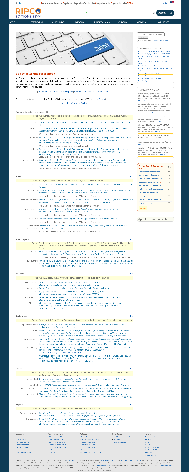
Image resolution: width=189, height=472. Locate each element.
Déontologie (53, 452)
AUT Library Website (71, 103)
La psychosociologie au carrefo (150, 203)
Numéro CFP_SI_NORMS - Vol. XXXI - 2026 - (154, 54)
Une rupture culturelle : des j (150, 196)
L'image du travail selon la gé (149, 182)
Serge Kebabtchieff (107, 460)
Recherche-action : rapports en (150, 185)
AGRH (147, 442)
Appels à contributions (89, 442)
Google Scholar (150, 455)
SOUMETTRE (165, 13)
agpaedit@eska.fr (103, 465)
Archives (20, 437)
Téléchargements (119, 442)
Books (56, 92)
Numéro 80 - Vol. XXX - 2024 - (149, 73)
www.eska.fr (71, 460)
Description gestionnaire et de (150, 199)
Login (165, 3)
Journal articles (45, 92)
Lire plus (141, 100)
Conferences (89, 92)
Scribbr (102, 99)
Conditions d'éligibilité (57, 439)
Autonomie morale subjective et (151, 189)
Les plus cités (22, 439)
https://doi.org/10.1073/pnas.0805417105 (63, 352)
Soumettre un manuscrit (90, 437)
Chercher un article (88, 445)
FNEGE (148, 439)
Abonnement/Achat (24, 452)
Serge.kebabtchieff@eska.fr (131, 460)
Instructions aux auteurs (90, 439)
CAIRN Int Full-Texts (152, 450)
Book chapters (66, 92)
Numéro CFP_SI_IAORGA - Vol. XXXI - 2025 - (154, 51)
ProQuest (148, 452)
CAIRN (147, 445)
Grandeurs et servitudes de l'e (150, 178)
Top (131, 176)
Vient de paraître (23, 445)
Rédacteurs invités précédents (60, 437)
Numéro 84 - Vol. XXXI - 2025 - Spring (152, 66)
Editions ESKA (150, 437)
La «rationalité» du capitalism (150, 175)
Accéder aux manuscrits (122, 437)
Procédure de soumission (58, 445)
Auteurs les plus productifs (91, 452)
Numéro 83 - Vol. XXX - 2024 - (149, 81)
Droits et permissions (88, 447)
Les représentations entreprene (150, 172)
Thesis (99, 92)
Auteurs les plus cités (89, 450)
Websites (78, 92)
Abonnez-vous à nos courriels (97, 13)
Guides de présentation (57, 442)
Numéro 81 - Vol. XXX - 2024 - (149, 76)
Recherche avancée (161, 41)
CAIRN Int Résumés (152, 447)
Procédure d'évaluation (57, 447)
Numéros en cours (23, 450)
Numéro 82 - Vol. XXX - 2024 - (149, 78)
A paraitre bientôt (23, 447)
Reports (107, 92)
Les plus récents (23, 442)
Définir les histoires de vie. (149, 192)
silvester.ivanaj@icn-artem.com (121, 463)
